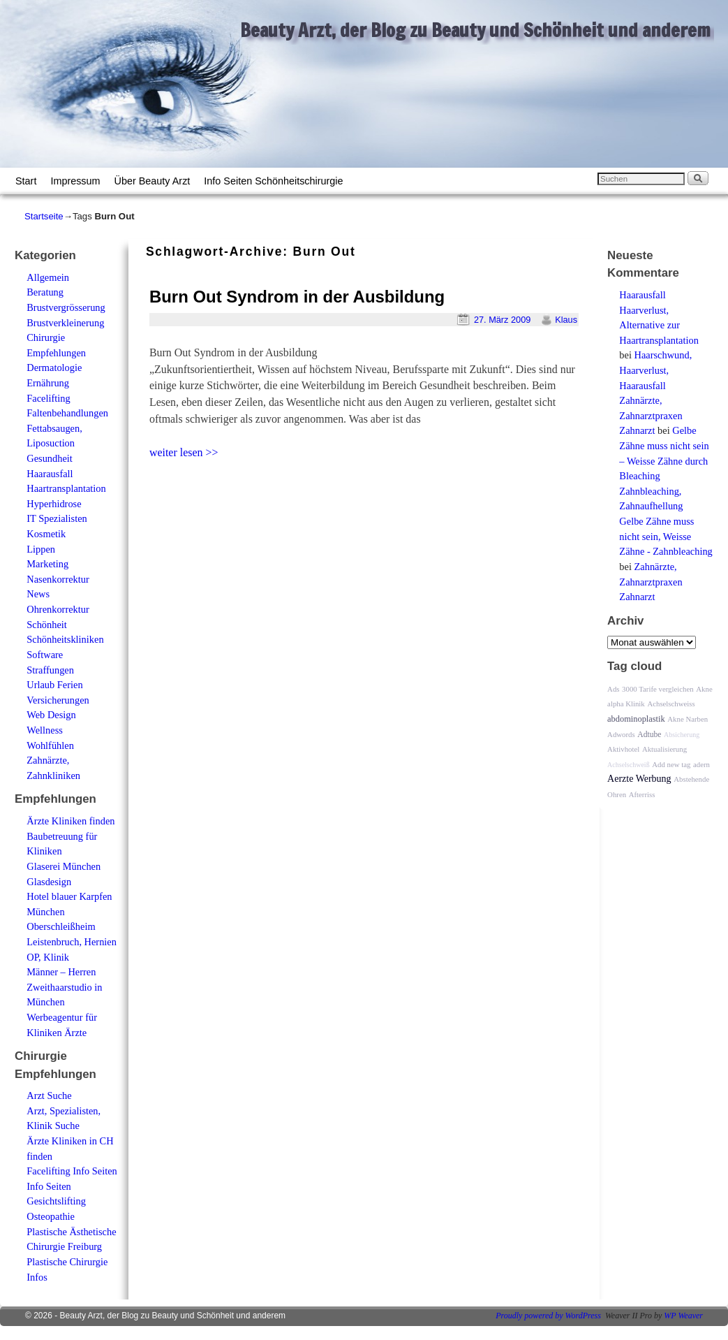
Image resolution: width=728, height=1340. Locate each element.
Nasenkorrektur (58, 579)
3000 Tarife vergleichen (658, 689)
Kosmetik (46, 533)
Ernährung (48, 382)
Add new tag (671, 764)
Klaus (566, 319)
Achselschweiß (628, 765)
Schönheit (47, 624)
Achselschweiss (670, 703)
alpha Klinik (626, 703)
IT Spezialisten (57, 518)
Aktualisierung (664, 749)
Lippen (41, 549)
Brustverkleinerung (65, 322)
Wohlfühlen (50, 745)
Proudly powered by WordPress (548, 1315)
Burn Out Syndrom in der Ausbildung (297, 296)
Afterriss (642, 794)
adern (701, 764)
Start (25, 181)
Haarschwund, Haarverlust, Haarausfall (655, 370)
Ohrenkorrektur (58, 609)
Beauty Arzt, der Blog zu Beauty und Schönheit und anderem (475, 30)
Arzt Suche (49, 1095)
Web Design (51, 714)
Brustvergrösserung (66, 307)
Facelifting (48, 398)
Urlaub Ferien (54, 684)
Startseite (44, 216)
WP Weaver (683, 1315)
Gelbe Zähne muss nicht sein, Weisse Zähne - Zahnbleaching (665, 536)
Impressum (75, 181)
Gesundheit (50, 458)
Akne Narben (687, 719)
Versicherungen (58, 700)
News (38, 593)
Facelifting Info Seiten (72, 1171)
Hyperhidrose (54, 503)
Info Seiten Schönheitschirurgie (273, 181)
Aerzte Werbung (639, 778)
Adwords (621, 734)
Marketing (47, 563)
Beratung (45, 292)
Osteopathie (51, 1216)
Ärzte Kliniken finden (70, 820)
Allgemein (48, 277)
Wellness (45, 730)
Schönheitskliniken (65, 639)
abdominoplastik (636, 719)
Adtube (649, 734)
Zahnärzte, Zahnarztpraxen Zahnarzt (650, 415)
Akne (704, 689)
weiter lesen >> (183, 452)
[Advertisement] (309, 492)
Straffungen (50, 670)
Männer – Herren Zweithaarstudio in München (64, 986)
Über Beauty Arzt (152, 181)
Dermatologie (54, 367)
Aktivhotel (623, 749)
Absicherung (681, 734)
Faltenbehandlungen (67, 412)
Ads (613, 689)
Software (45, 654)
